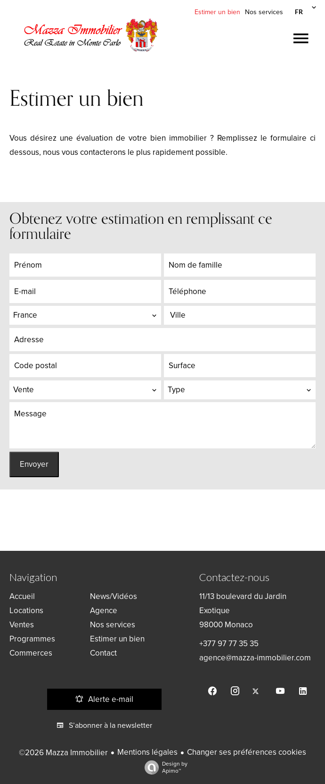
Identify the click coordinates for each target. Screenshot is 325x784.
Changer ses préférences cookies (246, 752)
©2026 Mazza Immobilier (63, 753)
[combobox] (85, 315)
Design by (163, 767)
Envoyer (34, 464)
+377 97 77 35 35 (229, 644)
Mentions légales (147, 752)
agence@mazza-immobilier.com (255, 658)
